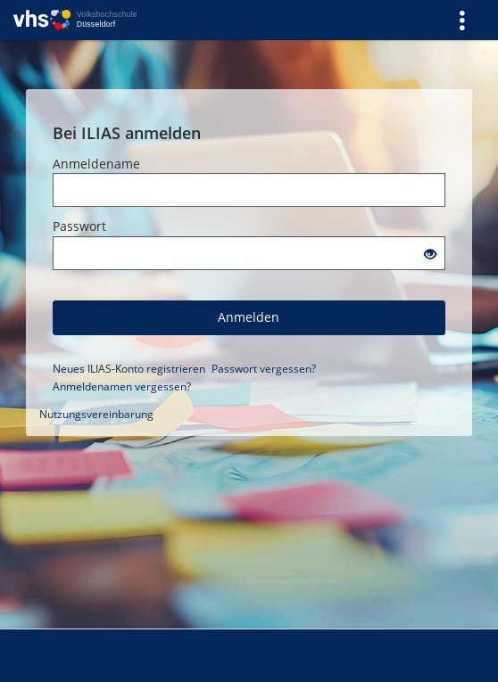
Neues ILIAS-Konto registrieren (129, 368)
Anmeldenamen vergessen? (122, 386)
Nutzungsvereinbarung (96, 414)
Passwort (79, 226)
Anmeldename (96, 163)
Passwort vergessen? (264, 368)
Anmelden (248, 316)
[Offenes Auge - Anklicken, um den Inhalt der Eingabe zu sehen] (430, 254)
